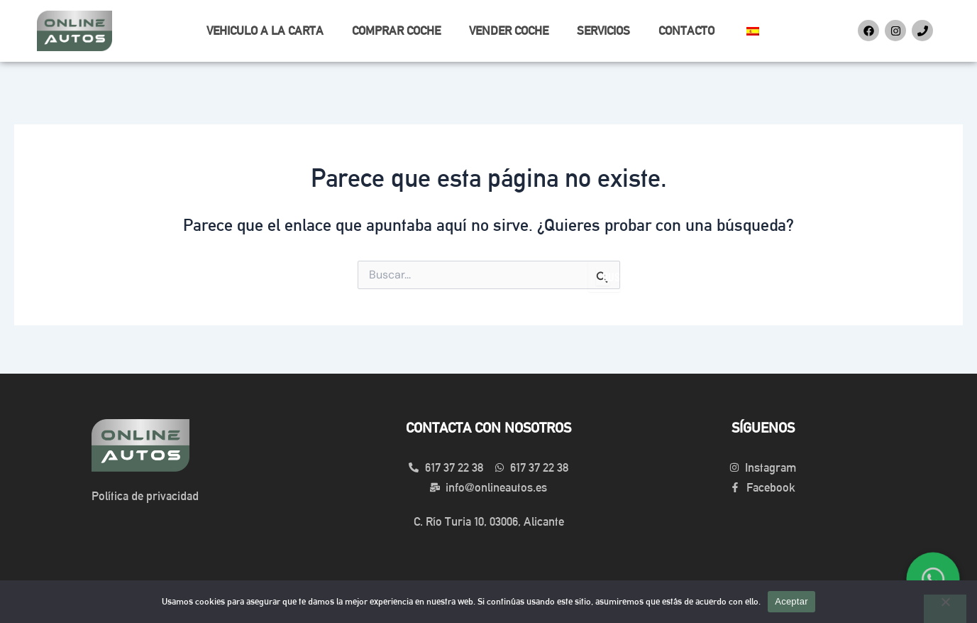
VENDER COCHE (508, 30)
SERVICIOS (603, 30)
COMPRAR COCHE (396, 30)
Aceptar (791, 601)
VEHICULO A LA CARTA (265, 30)
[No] (945, 609)
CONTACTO (686, 30)
